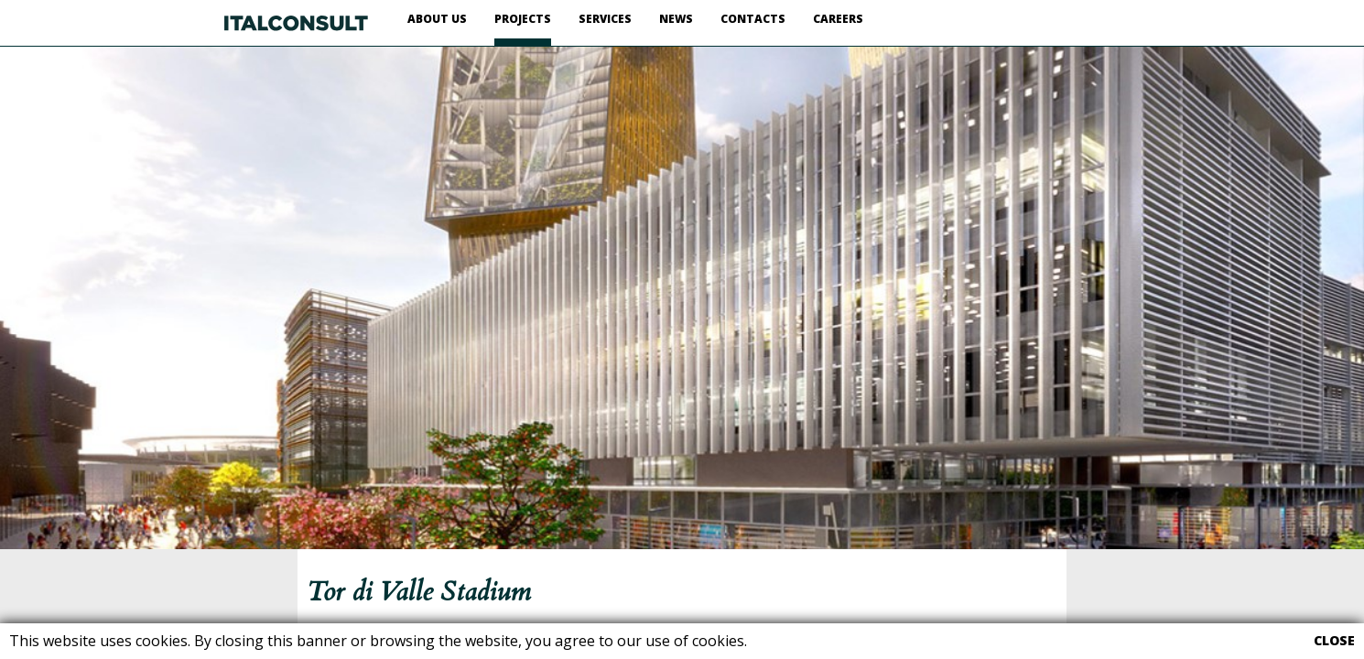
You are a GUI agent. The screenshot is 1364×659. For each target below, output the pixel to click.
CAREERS (838, 19)
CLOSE (1334, 640)
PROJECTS (522, 19)
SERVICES (605, 19)
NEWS (676, 19)
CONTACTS (752, 19)
